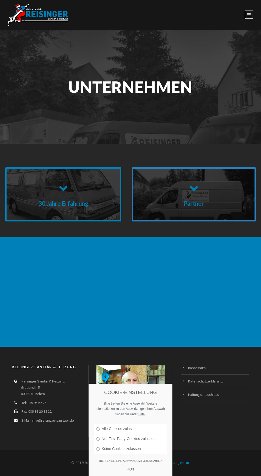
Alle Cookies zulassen (117, 429)
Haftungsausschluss (203, 394)
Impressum (197, 367)
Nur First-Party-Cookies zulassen (125, 439)
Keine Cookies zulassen (118, 449)
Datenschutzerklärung (205, 381)
